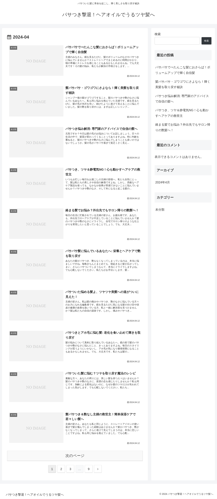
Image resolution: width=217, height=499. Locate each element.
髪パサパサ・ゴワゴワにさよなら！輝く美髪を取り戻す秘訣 (182, 84)
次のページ (75, 456)
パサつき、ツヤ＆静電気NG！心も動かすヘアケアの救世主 (182, 113)
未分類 (159, 209)
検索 (158, 34)
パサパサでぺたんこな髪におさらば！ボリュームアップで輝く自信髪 (182, 70)
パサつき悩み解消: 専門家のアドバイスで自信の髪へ (182, 98)
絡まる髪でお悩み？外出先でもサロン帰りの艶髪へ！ (182, 127)
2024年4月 (162, 182)
